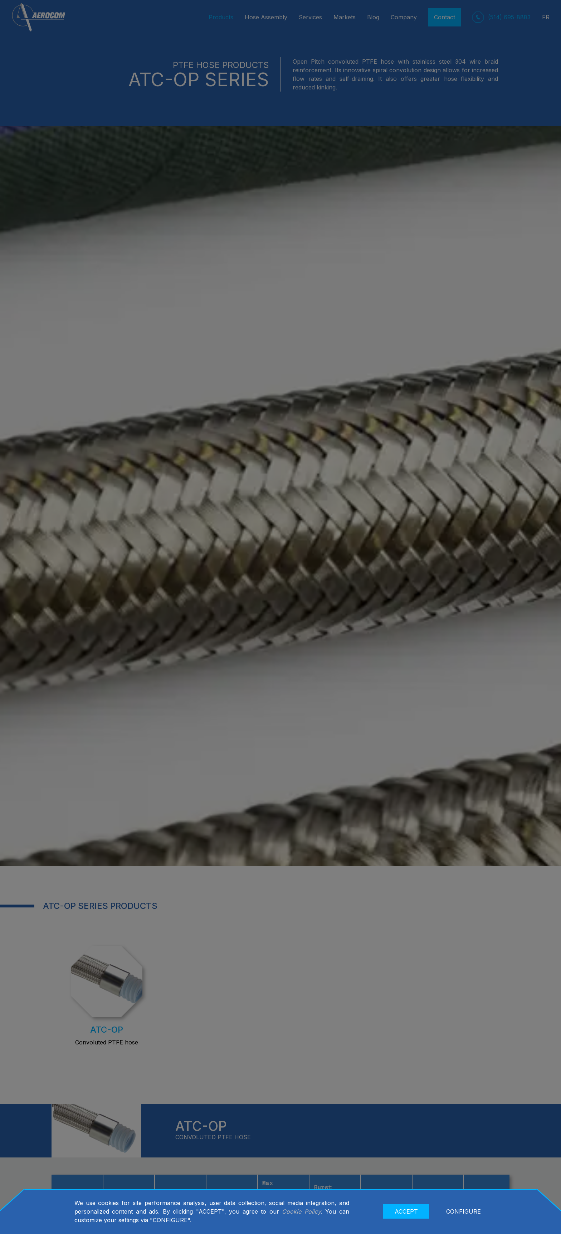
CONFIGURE (463, 1211)
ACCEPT (406, 1211)
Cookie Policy (301, 1211)
